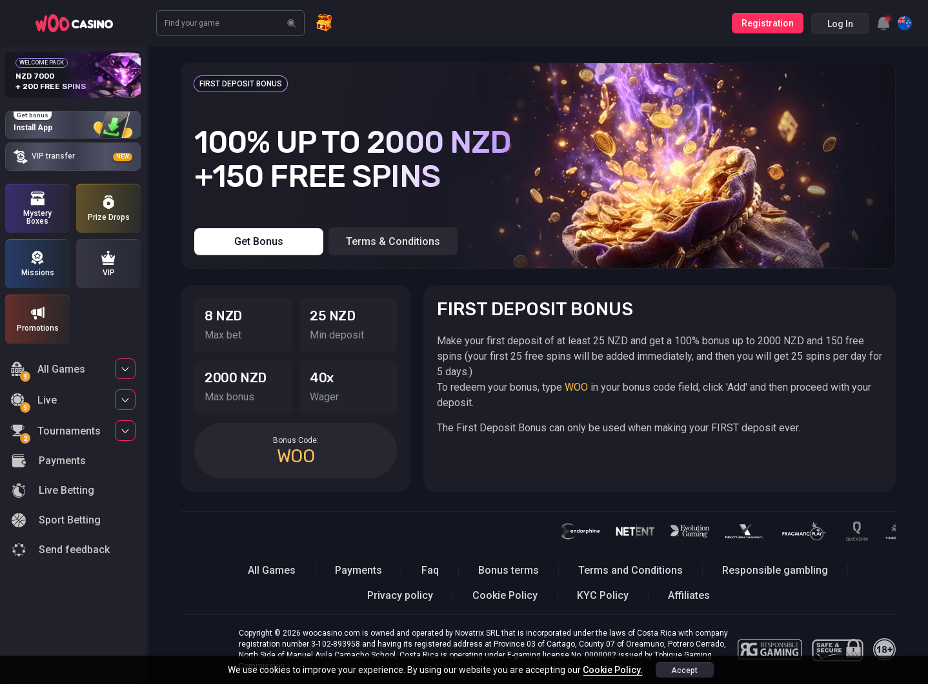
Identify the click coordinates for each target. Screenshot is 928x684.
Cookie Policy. (613, 670)
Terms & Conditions (393, 241)
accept (684, 670)
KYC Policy (603, 595)
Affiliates (689, 595)
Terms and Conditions (630, 570)
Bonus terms (508, 570)
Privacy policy (400, 595)
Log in (840, 24)
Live (33, 402)
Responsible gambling (775, 570)
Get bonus (258, 241)
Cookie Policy (505, 595)
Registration (767, 23)
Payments (358, 570)
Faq (430, 570)
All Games (47, 371)
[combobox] (883, 23)
